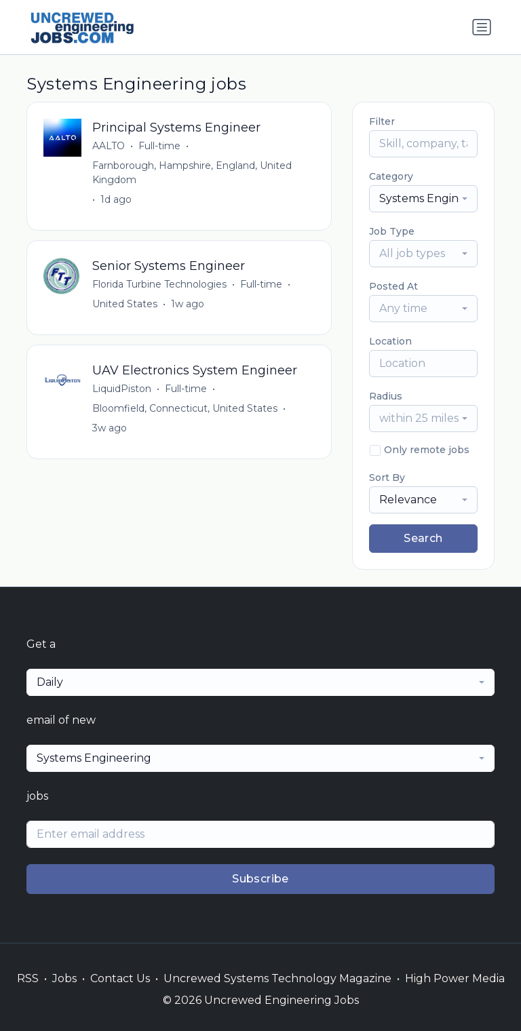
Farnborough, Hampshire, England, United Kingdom (192, 172)
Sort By (387, 477)
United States (124, 304)
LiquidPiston (121, 389)
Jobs (64, 978)
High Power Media (455, 978)
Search (423, 538)
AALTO (108, 146)
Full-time (159, 146)
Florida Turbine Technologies (159, 284)
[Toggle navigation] (482, 27)
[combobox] (423, 198)
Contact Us (120, 978)
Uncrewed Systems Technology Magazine (277, 978)
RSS (28, 978)
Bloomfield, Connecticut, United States (184, 408)
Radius (385, 396)
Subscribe (260, 878)
